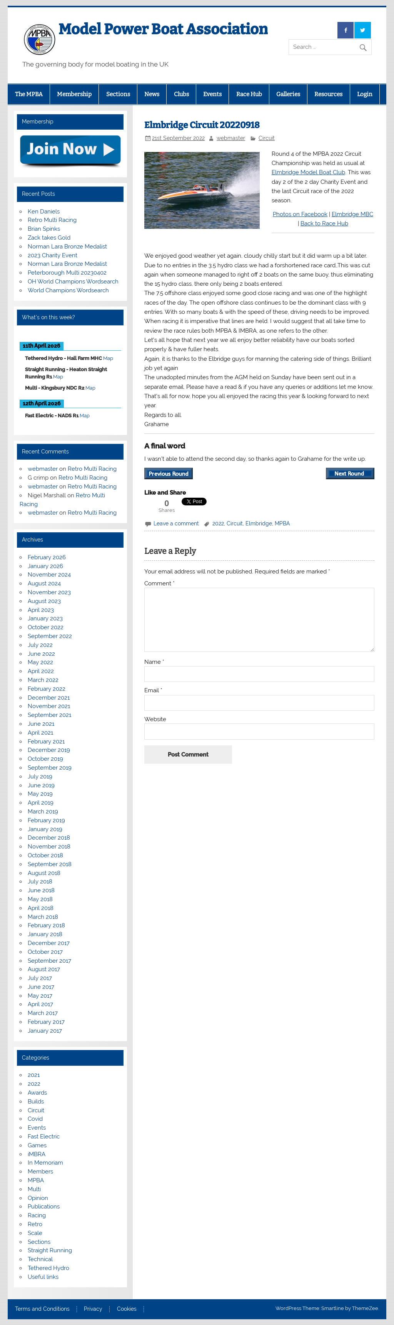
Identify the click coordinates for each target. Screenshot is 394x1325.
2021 (34, 1075)
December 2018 (49, 837)
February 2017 (46, 1021)
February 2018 (46, 925)
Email (153, 690)
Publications (44, 1206)
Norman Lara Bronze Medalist (67, 246)
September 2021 (49, 715)
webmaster (231, 138)
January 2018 (45, 934)
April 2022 (41, 671)
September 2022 (50, 636)
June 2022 (41, 653)
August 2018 (44, 873)
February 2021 (46, 741)
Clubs (181, 94)
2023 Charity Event (52, 255)
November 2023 (49, 592)
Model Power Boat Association (163, 29)
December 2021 (49, 697)
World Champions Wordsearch (68, 290)
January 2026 (45, 566)
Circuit (267, 138)
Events (212, 94)
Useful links (43, 1276)
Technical (40, 1259)
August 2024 (44, 583)
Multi (34, 1189)
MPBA (282, 523)
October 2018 (45, 855)
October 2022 (45, 627)
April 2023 (41, 610)
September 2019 (50, 767)
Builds (36, 1101)
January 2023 (45, 618)
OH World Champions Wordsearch (73, 281)
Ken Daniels (44, 211)
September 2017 (49, 960)
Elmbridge (258, 523)
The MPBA (29, 94)
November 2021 (49, 706)
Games (37, 1145)
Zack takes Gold (49, 237)
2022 (218, 523)
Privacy (93, 1309)
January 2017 (45, 1030)
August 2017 (44, 969)
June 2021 (41, 723)
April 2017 (40, 1004)
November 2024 (49, 574)
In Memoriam (45, 1162)
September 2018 (50, 864)
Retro (35, 1224)
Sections (118, 94)
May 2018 (40, 899)
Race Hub (249, 94)
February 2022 (46, 688)
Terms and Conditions (42, 1309)
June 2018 (41, 890)
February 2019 (46, 820)
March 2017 (43, 1013)
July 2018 (40, 881)
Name (154, 662)
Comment (159, 584)
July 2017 (40, 978)
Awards (37, 1092)
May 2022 (40, 662)
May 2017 (40, 995)
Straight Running (50, 1250)
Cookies (127, 1309)
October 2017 (45, 951)
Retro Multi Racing (52, 220)
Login (364, 94)
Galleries (288, 94)
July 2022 (40, 645)
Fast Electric (44, 1136)
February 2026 (47, 557)
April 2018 (40, 908)
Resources (328, 94)
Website (155, 719)
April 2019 (40, 802)
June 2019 (41, 785)
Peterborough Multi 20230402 (67, 272)
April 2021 (40, 732)
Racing (37, 1215)
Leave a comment (176, 523)
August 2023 (44, 601)
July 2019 (40, 776)
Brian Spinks (44, 228)
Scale (35, 1233)
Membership (74, 94)
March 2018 (43, 916)
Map (108, 358)
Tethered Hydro (48, 1268)
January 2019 (45, 829)
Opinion (38, 1198)
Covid (35, 1118)
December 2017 (49, 943)
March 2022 (43, 680)
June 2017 (41, 986)
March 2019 (43, 811)
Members (40, 1171)
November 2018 (49, 846)
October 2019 (45, 758)
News (151, 94)
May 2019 (40, 793)
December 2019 (49, 750)
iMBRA (36, 1154)
